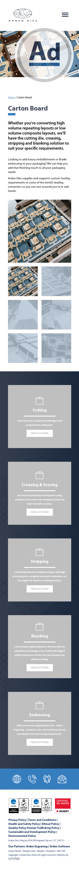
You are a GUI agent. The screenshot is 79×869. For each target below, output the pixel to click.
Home (11, 97)
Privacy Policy (17, 820)
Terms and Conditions (42, 820)
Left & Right (14, 858)
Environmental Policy (22, 836)
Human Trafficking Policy (43, 828)
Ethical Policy (50, 824)
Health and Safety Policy (24, 824)
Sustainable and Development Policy (32, 832)
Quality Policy (17, 828)
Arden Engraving (37, 846)
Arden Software (60, 846)
